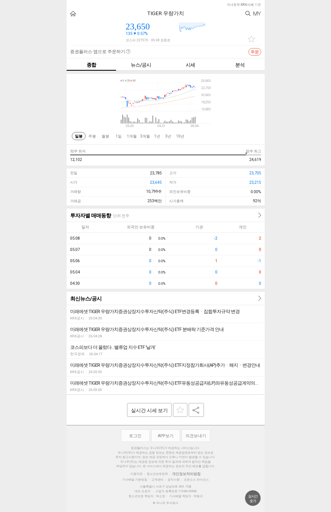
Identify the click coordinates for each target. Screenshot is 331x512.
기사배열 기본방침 (134, 479)
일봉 (79, 136)
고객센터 (157, 479)
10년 (180, 136)
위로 (253, 498)
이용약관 (136, 474)
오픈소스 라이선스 (196, 479)
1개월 (132, 136)
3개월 (145, 136)
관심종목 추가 (251, 39)
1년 (157, 136)
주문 (255, 52)
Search (248, 13)
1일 (119, 136)
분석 (240, 65)
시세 (190, 65)
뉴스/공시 (141, 65)
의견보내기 (195, 435)
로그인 (135, 435)
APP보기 (166, 435)
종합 (91, 65)
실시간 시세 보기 (149, 410)
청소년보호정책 (157, 474)
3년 (168, 136)
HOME (73, 13)
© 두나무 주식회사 (165, 503)
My (257, 14)
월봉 (105, 136)
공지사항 (174, 479)
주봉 (92, 136)
